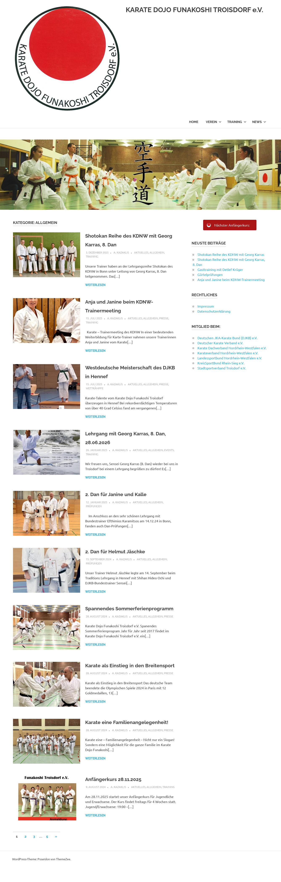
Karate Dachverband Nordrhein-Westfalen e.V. (232, 348)
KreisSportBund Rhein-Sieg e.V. (220, 363)
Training (236, 134)
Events (169, 450)
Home (193, 134)
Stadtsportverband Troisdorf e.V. (222, 368)
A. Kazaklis (121, 252)
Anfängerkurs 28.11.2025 (119, 793)
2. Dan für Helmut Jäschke (121, 551)
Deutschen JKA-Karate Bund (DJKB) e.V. (227, 338)
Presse (163, 318)
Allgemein (157, 252)
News (259, 134)
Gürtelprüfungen (210, 274)
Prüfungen (94, 506)
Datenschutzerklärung (213, 311)
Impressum (205, 306)
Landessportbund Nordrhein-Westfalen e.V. (229, 358)
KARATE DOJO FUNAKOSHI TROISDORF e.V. (95, 118)
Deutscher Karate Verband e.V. (220, 343)
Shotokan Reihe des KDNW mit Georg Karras (230, 254)
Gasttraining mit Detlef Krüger (220, 269)
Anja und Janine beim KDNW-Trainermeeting (231, 279)
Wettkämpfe (94, 388)
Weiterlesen (95, 285)
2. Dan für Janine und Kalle (122, 494)
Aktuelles (141, 252)
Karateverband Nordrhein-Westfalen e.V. (227, 353)
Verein (213, 134)
